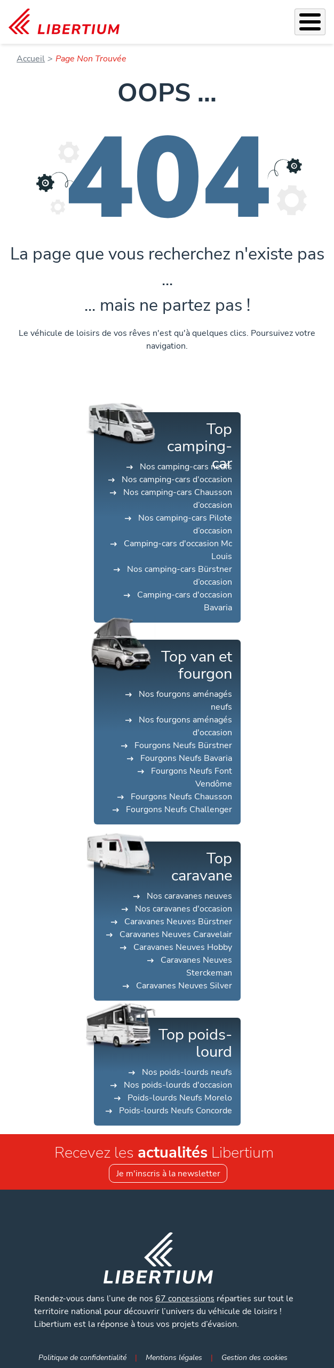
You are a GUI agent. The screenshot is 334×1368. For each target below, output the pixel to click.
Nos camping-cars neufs (186, 467)
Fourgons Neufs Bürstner (183, 745)
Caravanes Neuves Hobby (182, 947)
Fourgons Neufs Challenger (179, 809)
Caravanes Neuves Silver (184, 986)
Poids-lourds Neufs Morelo (180, 1098)
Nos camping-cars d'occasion (177, 479)
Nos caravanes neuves (189, 896)
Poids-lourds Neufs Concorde (175, 1111)
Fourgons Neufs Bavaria (186, 758)
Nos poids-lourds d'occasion (178, 1085)
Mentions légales (174, 1357)
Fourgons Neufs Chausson (181, 797)
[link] (64, 22)
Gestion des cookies (254, 1357)
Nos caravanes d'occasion (183, 909)
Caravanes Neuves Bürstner (178, 921)
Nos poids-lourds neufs (187, 1072)
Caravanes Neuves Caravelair (176, 934)
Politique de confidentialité (82, 1357)
